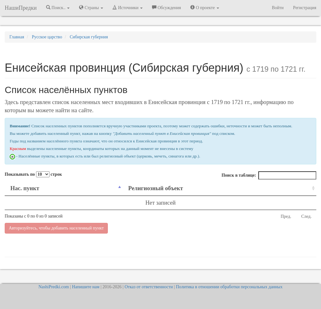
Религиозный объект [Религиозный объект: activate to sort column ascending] (155, 188)
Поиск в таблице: (269, 175)
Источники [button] (128, 7)
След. (306, 216)
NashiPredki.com (54, 286)
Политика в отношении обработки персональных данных (229, 286)
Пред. (286, 216)
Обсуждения (166, 7)
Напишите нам (85, 286)
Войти (277, 7)
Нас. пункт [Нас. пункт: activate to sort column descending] (24, 188)
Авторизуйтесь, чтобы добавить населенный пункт (56, 228)
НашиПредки (21, 8)
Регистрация (304, 7)
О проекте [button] (204, 7)
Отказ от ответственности (148, 286)
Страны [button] (91, 7)
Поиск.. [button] (58, 7)
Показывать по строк (33, 174)
